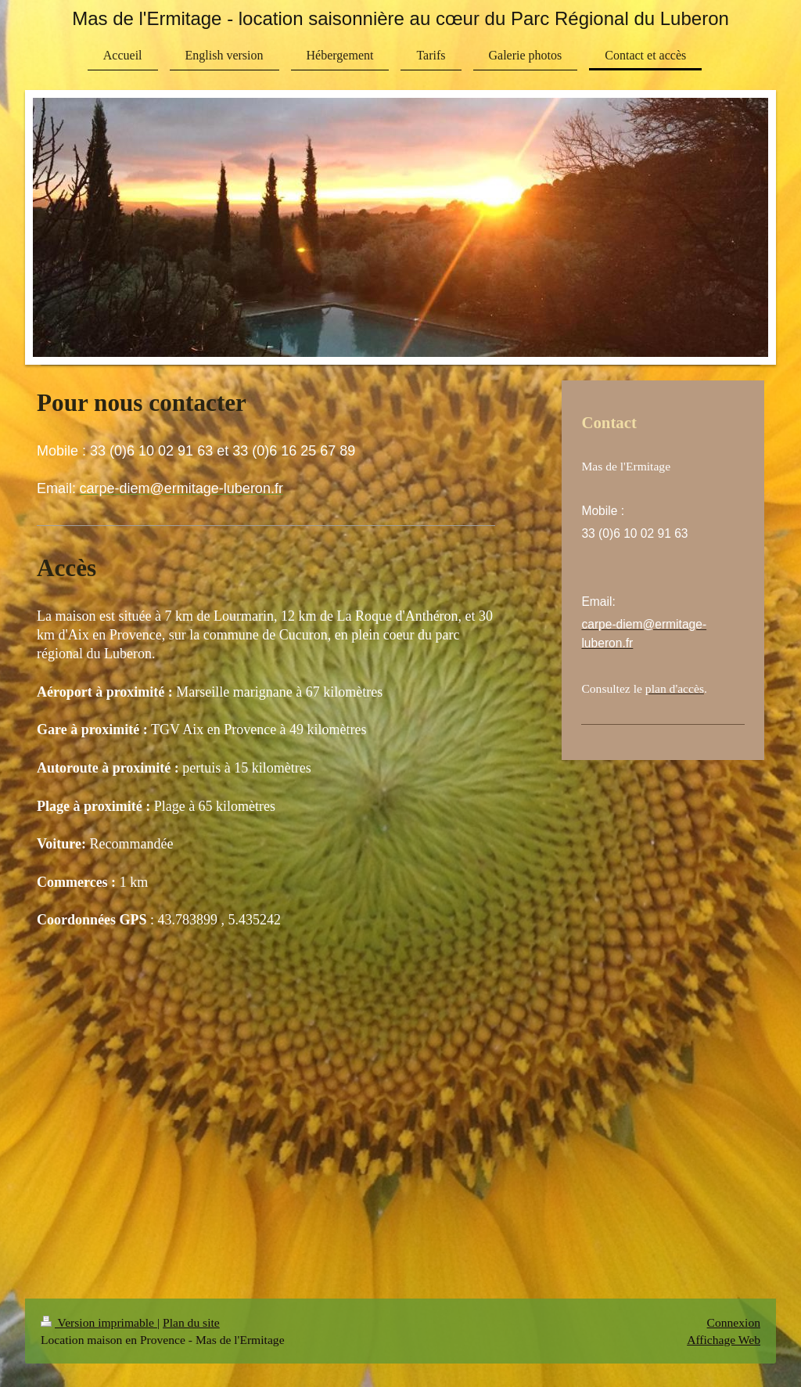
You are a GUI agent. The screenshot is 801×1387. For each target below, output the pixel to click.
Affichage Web (723, 1339)
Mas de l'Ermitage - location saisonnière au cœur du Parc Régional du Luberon (400, 18)
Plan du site (191, 1322)
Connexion (733, 1322)
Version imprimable (99, 1322)
